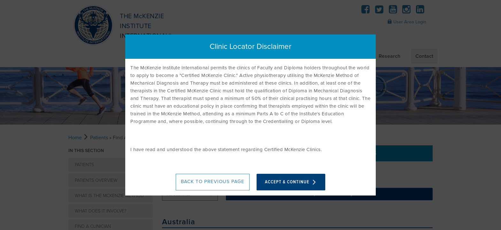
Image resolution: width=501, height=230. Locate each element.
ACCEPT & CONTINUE (291, 182)
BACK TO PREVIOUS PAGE (212, 181)
